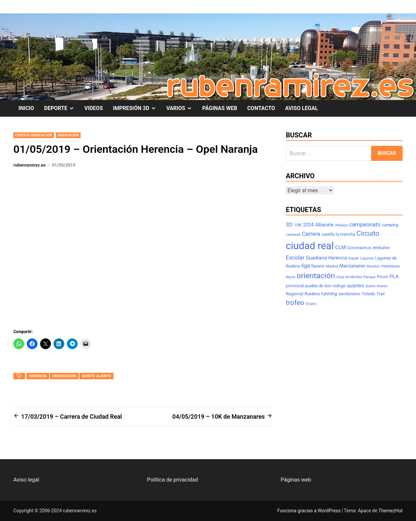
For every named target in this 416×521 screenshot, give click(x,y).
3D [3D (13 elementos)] (289, 224)
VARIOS (181, 108)
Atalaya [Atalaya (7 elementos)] (341, 225)
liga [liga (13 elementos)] (305, 266)
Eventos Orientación (33, 135)
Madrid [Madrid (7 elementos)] (332, 266)
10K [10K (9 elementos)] (298, 224)
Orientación (68, 135)
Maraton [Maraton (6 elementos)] (373, 266)
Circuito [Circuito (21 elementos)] (367, 233)
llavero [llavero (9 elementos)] (317, 266)
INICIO (26, 108)
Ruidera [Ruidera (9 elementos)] (312, 293)
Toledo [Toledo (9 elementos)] (368, 293)
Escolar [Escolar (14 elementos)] (295, 257)
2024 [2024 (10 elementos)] (308, 224)
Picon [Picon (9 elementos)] (382, 276)
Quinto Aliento (96, 376)
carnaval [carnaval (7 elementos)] (293, 234)
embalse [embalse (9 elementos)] (381, 247)
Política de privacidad (172, 480)
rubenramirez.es (29, 165)
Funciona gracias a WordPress (309, 510)
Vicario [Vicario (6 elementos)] (311, 304)
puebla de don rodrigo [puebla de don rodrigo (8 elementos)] (325, 285)
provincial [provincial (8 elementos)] (295, 285)
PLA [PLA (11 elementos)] (394, 277)
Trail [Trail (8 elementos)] (381, 293)
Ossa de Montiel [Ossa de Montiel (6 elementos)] (349, 277)
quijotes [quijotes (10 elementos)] (355, 285)
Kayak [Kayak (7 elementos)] (353, 258)
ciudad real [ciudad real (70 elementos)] (310, 245)
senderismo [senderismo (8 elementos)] (349, 293)
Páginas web (296, 480)
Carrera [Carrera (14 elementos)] (311, 233)
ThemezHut (391, 510)
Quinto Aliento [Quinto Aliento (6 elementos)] (376, 286)
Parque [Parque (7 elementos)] (369, 277)
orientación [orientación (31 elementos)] (316, 275)
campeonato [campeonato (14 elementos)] (365, 224)
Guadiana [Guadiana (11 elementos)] (316, 258)
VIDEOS (93, 108)
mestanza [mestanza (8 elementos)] (390, 266)
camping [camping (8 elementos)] (390, 224)
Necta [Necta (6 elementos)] (290, 277)
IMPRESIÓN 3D (137, 108)
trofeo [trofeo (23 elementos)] (295, 303)
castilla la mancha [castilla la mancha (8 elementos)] (338, 234)
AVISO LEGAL (301, 108)
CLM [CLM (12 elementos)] (340, 247)
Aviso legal (26, 480)
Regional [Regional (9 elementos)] (294, 293)
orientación (64, 376)
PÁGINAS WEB (219, 108)
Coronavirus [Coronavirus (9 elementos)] (359, 247)
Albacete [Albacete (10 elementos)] (324, 224)
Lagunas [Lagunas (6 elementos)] (367, 258)
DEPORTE (61, 108)
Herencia (38, 376)
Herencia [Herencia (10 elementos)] (337, 257)
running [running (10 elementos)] (329, 293)
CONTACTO (261, 108)
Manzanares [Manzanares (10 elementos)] (352, 266)
